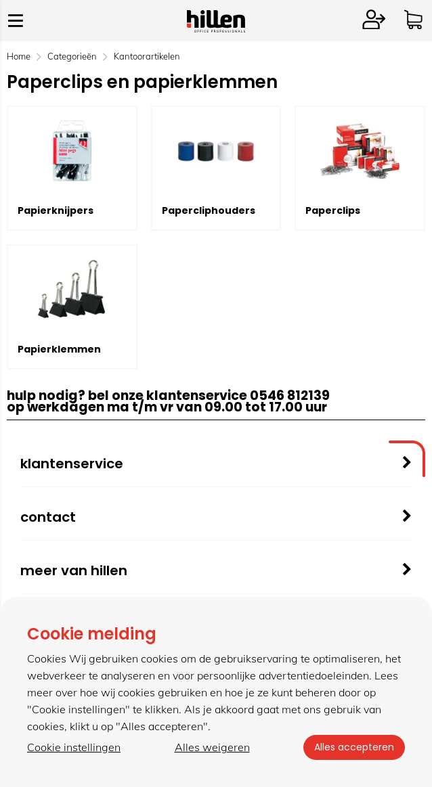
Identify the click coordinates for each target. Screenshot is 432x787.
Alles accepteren (354, 747)
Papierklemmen (59, 349)
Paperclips (332, 210)
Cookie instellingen (74, 747)
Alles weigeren (212, 747)
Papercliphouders (208, 210)
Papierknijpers (55, 210)
